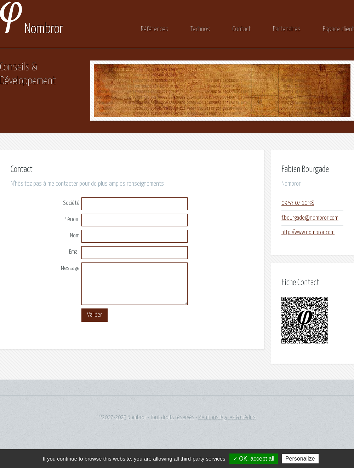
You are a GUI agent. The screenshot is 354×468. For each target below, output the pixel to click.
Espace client (338, 29)
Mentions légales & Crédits (227, 418)
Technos (200, 29)
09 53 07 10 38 (297, 203)
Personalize (300, 459)
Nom (75, 236)
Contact (241, 29)
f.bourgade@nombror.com (309, 218)
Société (71, 203)
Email (74, 252)
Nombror (31, 29)
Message (70, 268)
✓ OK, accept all (253, 459)
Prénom (71, 219)
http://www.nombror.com (308, 233)
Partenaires (287, 29)
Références (154, 29)
